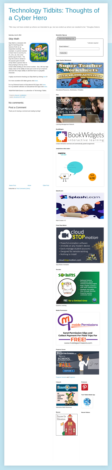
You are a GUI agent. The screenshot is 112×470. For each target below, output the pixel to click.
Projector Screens (61, 377)
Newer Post (12, 185)
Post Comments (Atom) (23, 188)
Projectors (72, 377)
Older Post (46, 185)
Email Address (64, 46)
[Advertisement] (29, 171)
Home (29, 185)
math (23, 97)
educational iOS (18, 97)
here (44, 77)
